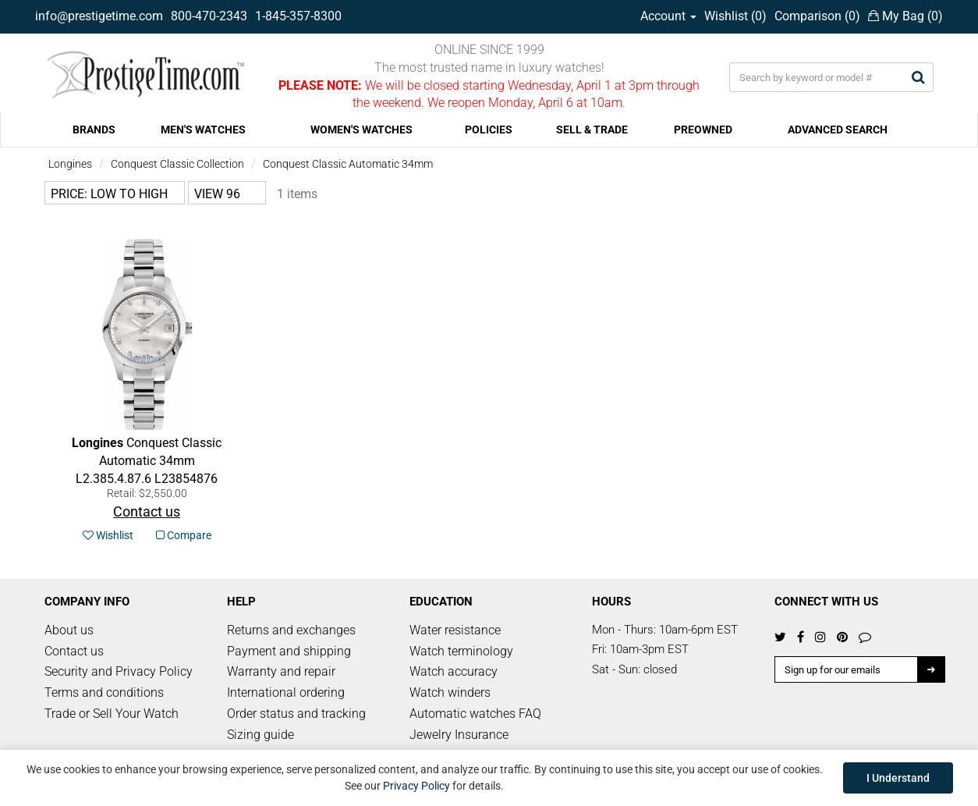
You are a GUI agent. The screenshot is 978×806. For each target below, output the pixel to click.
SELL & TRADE (592, 129)
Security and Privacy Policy (118, 671)
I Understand (898, 778)
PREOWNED (703, 129)
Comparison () (817, 16)
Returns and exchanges (291, 630)
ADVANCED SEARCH (838, 129)
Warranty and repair (281, 671)
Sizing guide (260, 734)
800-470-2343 (209, 16)
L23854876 (146, 460)
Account (668, 16)
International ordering (286, 692)
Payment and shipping (289, 651)
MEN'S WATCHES (203, 129)
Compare (183, 535)
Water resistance (455, 630)
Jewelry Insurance (458, 734)
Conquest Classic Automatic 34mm (348, 164)
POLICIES (488, 129)
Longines (70, 164)
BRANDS (94, 129)
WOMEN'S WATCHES (361, 129)
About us (69, 630)
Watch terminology (461, 651)
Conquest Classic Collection (177, 164)
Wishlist (108, 535)
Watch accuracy (453, 671)
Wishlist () (735, 16)
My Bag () (905, 16)
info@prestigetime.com (99, 16)
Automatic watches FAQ (475, 713)
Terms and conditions (104, 692)
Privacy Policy (416, 785)
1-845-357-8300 (298, 16)
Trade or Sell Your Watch (111, 713)
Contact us (74, 651)
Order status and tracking (296, 713)
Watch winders (450, 692)
